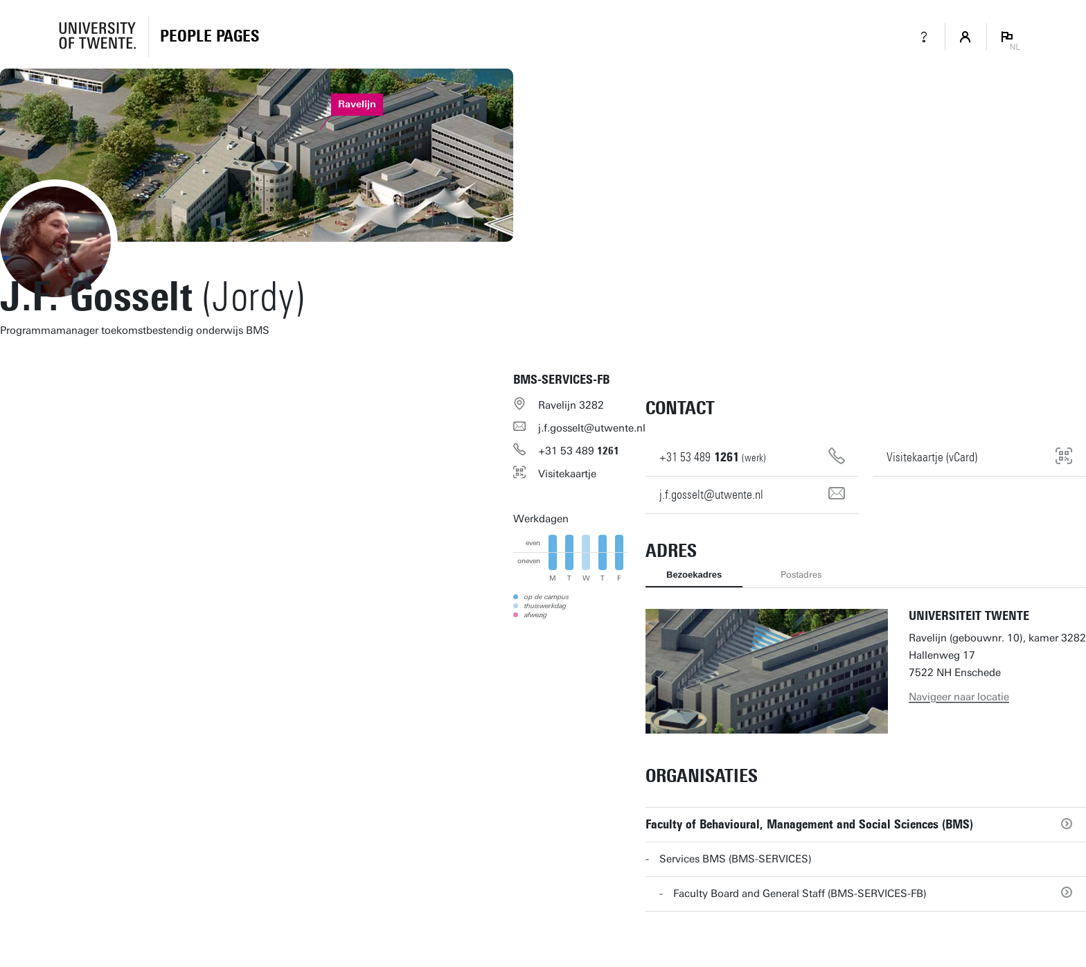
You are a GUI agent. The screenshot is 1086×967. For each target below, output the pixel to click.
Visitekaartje (567, 474)
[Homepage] (209, 36)
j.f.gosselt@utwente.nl (592, 428)
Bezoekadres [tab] (694, 574)
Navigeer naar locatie (959, 697)
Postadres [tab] (801, 574)
